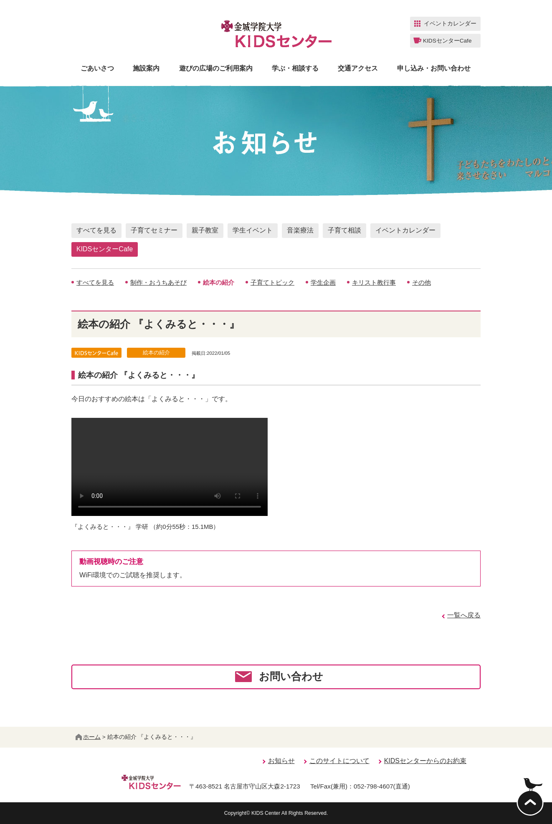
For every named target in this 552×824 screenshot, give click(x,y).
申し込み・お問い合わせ (434, 68)
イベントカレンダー (405, 230)
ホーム (88, 737)
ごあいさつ (97, 68)
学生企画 (323, 282)
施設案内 (146, 68)
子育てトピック (272, 282)
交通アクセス (358, 68)
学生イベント (253, 230)
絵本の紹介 (218, 282)
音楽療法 (300, 230)
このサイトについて (339, 760)
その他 (421, 282)
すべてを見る (96, 230)
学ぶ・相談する (295, 68)
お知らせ (281, 760)
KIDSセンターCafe (104, 249)
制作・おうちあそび (158, 282)
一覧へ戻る (464, 615)
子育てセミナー (154, 230)
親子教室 (205, 230)
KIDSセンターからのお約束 (425, 760)
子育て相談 (344, 230)
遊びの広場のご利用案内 (216, 68)
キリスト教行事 (374, 282)
